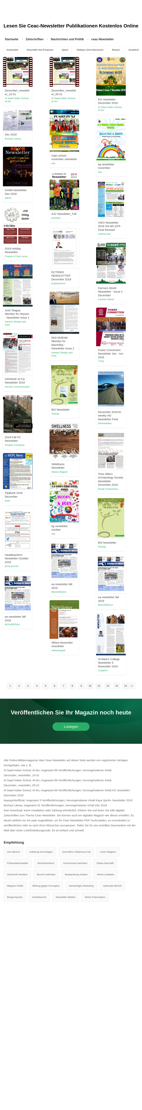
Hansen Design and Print (15, 323)
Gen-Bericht (13, 851)
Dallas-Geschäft (105, 863)
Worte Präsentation (95, 897)
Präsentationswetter (17, 863)
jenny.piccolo (11, 566)
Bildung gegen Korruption (46, 885)
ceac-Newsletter (102, 39)
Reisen (116, 49)
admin (8, 197)
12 (107, 685)
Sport (65, 49)
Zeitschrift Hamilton (17, 874)
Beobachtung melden (76, 874)
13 (116, 685)
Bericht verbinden (46, 874)
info (53, 163)
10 (90, 685)
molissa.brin (104, 233)
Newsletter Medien (66, 897)
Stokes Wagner (59, 471)
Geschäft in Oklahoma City (76, 851)
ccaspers (103, 670)
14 (125, 685)
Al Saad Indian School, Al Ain (17, 100)
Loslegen (71, 727)
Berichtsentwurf (46, 863)
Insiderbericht (39, 897)
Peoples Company (14, 445)
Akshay (55, 413)
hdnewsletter (105, 423)
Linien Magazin (108, 851)
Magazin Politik (15, 885)
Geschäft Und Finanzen (40, 49)
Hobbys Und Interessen (90, 49)
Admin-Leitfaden (105, 874)
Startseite (11, 39)
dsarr (7, 500)
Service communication (17, 386)
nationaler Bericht (112, 885)
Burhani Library (13, 138)
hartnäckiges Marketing (81, 885)
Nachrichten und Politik (67, 39)
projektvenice (58, 283)
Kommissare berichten (75, 863)
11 (99, 685)
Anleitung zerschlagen (41, 851)
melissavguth (58, 650)
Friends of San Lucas (16, 256)
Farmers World (106, 299)
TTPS (101, 361)
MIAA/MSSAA (58, 592)
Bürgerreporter (15, 897)
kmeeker (56, 218)
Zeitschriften (34, 39)
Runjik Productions (108, 489)
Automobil (12, 49)
